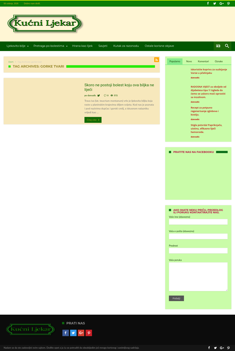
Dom (11, 62)
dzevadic (92, 95)
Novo (189, 61)
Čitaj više (93, 120)
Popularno (174, 61)
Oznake (219, 61)
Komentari (203, 61)
